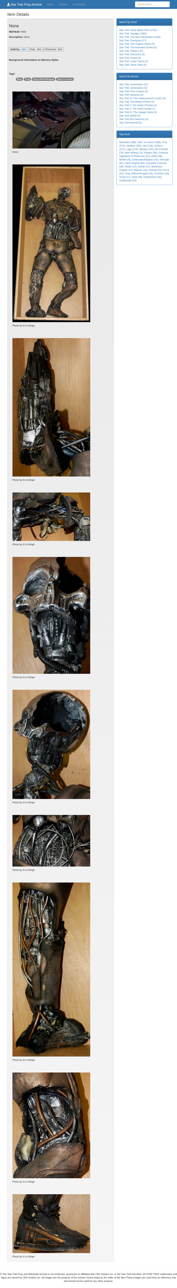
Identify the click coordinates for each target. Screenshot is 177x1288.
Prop (27, 79)
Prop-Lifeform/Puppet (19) (139, 173)
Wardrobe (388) (127, 142)
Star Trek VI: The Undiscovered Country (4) (142, 98)
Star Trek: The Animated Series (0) (137, 47)
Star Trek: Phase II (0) (131, 50)
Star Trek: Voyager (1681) (133, 33)
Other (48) (156, 156)
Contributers (79, 4)
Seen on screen (65, 79)
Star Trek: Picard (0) (130, 57)
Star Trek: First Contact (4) (133, 91)
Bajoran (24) (140, 170)
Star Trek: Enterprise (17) (132, 40)
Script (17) (125, 177)
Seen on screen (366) (149, 142)
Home (50, 4)
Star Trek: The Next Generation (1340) (140, 37)
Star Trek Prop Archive (24, 4)
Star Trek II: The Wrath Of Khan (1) (138, 105)
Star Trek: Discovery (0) (132, 54)
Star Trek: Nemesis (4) (131, 94)
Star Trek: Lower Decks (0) (133, 61)
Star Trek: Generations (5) (133, 87)
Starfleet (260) (134, 145)
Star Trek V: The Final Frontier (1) (137, 108)
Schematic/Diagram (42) (145, 159)
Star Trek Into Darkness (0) (133, 119)
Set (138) (148, 145)
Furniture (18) (161, 173)
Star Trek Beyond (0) (130, 122)
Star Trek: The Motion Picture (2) (136, 101)
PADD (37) (130, 166)
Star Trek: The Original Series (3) (137, 44)
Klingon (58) (150, 152)
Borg (19, 79)
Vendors (63, 4)
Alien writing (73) (134, 152)
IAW (23, 49)
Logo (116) (132, 149)
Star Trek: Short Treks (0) (132, 64)
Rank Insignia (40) (135, 163)
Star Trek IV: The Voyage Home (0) (138, 112)
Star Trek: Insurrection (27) (133, 84)
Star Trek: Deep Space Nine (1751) (138, 30)
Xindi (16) (137, 177)
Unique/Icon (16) (152, 177)
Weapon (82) (146, 149)
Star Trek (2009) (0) (129, 115)
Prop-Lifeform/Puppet (43, 79)
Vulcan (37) (144, 166)
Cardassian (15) (128, 180)
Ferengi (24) (155, 170)
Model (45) (125, 159)
